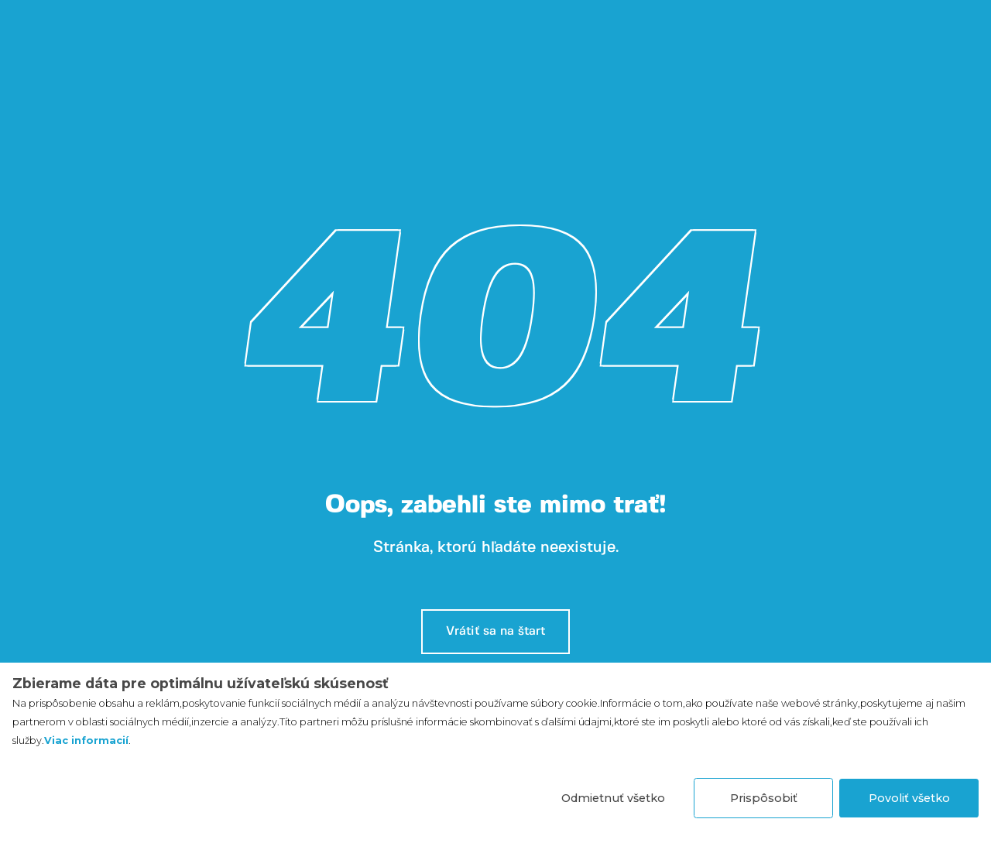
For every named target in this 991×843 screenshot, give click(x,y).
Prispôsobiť (763, 798)
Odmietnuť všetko (613, 798)
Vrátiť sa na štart (495, 631)
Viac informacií (86, 740)
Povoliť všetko (909, 798)
